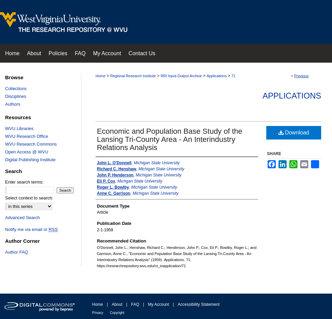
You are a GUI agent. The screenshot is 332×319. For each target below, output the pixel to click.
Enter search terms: (24, 182)
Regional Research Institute (133, 76)
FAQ (135, 304)
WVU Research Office (26, 136)
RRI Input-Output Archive (181, 76)
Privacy (97, 313)
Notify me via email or (31, 229)
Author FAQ (16, 252)
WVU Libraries (19, 128)
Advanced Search (22, 217)
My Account (158, 304)
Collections (16, 88)
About (117, 304)
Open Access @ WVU (26, 151)
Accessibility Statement (199, 304)
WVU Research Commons (31, 144)
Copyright (117, 313)
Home (100, 76)
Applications (217, 76)
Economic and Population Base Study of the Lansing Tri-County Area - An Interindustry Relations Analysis (169, 139)
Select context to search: (29, 197)
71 (233, 76)
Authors (12, 104)
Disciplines (15, 96)
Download (293, 132)
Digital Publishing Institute (30, 159)
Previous (301, 76)
